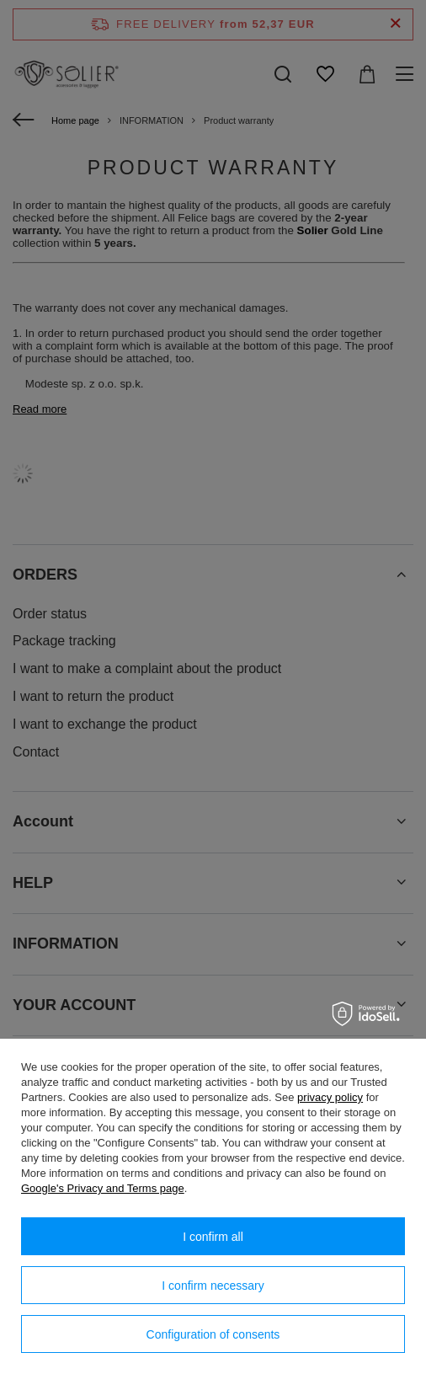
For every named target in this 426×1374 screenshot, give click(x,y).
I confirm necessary (213, 1285)
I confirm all (213, 1236)
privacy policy (330, 1097)
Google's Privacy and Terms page (102, 1188)
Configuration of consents (213, 1334)
